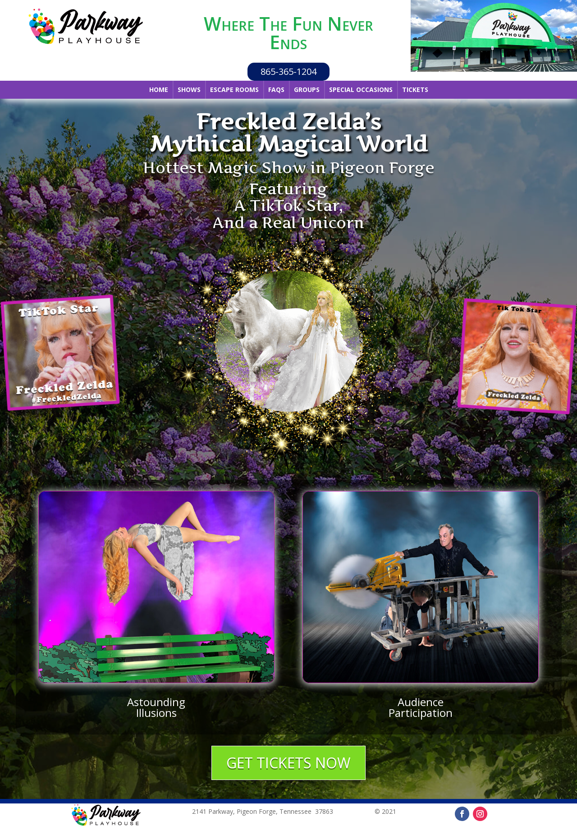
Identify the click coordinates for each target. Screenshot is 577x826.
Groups (307, 89)
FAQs (276, 89)
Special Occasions (361, 89)
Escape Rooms (234, 89)
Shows (189, 89)
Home (158, 89)
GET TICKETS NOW (288, 762)
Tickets (415, 89)
